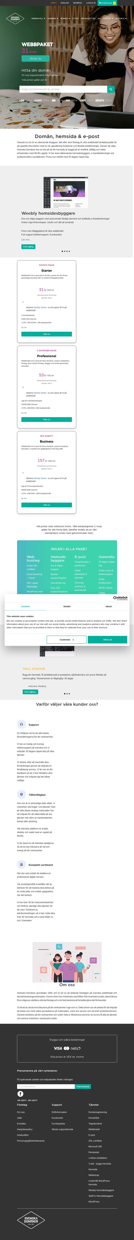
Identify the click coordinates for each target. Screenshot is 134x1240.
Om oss (21, 1112)
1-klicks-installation (98, 1158)
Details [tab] (67, 606)
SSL (99, 18)
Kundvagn (107, 3)
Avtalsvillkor (23, 1135)
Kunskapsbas (58, 1123)
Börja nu (35, 58)
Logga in (91, 3)
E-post (75, 18)
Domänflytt (94, 1118)
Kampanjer (94, 1152)
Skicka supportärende (62, 1129)
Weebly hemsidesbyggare (101, 1190)
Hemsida (93, 1169)
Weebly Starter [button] (40, 307)
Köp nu (46, 334)
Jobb (19, 1118)
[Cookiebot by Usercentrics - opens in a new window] (115, 598)
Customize (67, 639)
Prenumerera (83, 1086)
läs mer (24, 327)
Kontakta (21, 1123)
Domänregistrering (98, 1112)
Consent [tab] (25, 606)
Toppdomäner (95, 1123)
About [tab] (109, 606)
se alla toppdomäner (107, 105)
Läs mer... (26, 239)
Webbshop (94, 1175)
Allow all (107, 639)
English (65, 3)
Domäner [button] (52, 18)
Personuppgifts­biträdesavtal (30, 1141)
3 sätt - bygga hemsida (100, 1164)
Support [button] (108, 18)
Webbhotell (94, 1129)
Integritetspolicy (24, 1129)
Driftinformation (59, 1112)
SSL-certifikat (95, 1141)
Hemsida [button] (65, 18)
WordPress (94, 1201)
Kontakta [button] (121, 18)
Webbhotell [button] (38, 18)
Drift (54, 3)
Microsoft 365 (88, 18)
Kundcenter (57, 1118)
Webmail (77, 3)
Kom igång (28, 246)
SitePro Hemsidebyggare (101, 1196)
